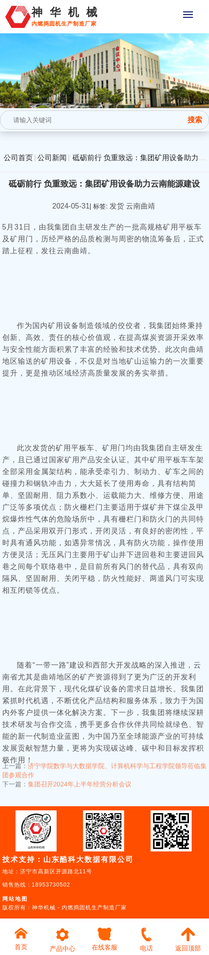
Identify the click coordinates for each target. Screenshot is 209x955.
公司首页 (18, 158)
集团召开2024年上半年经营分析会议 (79, 779)
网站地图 (15, 899)
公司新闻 (52, 158)
